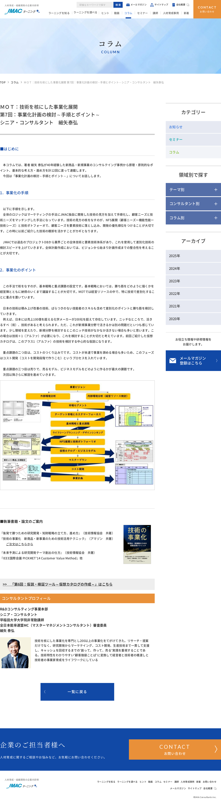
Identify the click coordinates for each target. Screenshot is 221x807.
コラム (134, 13)
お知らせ (176, 127)
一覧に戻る (65, 692)
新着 (187, 13)
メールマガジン (137, 5)
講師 (158, 13)
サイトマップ (160, 5)
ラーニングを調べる (94, 13)
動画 (123, 13)
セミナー (146, 13)
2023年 (174, 281)
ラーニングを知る (67, 13)
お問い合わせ (207, 9)
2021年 (174, 306)
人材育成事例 (173, 13)
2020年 (174, 318)
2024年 (174, 268)
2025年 (174, 255)
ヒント (113, 13)
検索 (119, 5)
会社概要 (181, 5)
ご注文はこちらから (19, 544)
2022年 (174, 293)
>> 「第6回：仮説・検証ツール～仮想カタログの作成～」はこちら (58, 584)
